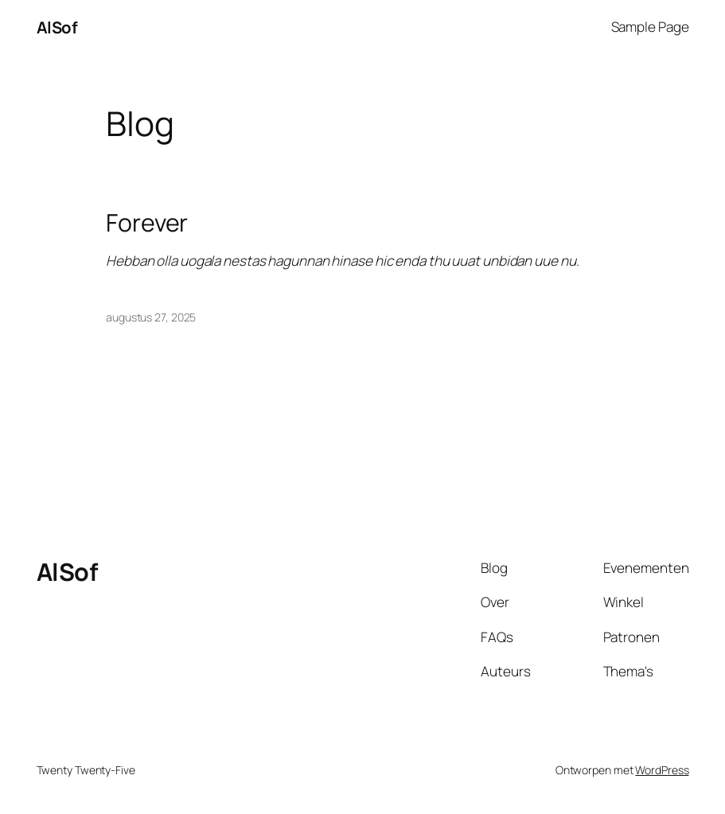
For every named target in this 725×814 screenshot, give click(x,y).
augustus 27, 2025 (151, 317)
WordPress (661, 769)
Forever (147, 222)
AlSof (57, 27)
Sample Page (650, 27)
